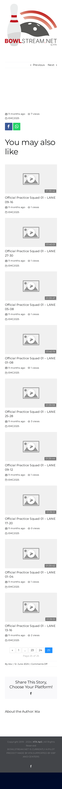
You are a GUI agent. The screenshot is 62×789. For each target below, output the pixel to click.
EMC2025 (13, 118)
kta (10, 664)
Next (51, 64)
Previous (39, 64)
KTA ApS (37, 741)
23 (32, 650)
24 (40, 650)
